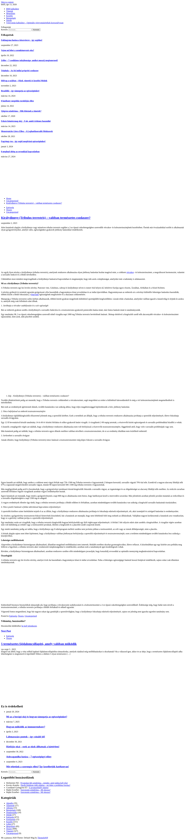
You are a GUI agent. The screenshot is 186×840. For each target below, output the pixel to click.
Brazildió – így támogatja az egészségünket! (20, 91)
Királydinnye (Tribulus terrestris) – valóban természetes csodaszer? (45, 217)
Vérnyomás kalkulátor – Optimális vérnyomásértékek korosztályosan (34, 23)
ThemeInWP (42, 838)
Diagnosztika (11, 812)
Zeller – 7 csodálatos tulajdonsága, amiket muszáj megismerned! (29, 60)
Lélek (8, 824)
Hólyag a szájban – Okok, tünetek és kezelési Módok (24, 81)
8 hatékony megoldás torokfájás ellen (17, 101)
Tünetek (9, 11)
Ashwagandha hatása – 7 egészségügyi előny (29, 756)
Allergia (9, 808)
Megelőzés (10, 13)
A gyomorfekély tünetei (38, 788)
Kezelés (9, 16)
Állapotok (10, 805)
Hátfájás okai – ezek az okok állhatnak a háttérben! (32, 746)
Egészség (10, 207)
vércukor (130, 272)
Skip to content (7, 2)
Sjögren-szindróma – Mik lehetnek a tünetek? (21, 111)
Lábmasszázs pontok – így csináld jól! (25, 736)
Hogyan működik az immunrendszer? (25, 726)
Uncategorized (12, 212)
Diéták (9, 20)
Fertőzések (10, 819)
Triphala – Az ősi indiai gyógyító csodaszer (19, 70)
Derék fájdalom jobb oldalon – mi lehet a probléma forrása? (45, 785)
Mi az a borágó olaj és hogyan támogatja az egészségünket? (36, 716)
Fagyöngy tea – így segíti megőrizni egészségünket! (23, 141)
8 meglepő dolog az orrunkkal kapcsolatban (20, 151)
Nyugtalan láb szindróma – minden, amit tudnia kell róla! (44, 783)
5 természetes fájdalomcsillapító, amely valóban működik (39, 643)
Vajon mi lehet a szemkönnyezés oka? (17, 50)
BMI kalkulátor (12, 9)
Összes (9, 210)
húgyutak (35, 294)
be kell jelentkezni (29, 626)
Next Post (6, 631)
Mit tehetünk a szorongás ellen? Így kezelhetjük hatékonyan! (37, 766)
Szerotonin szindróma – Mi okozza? (36, 790)
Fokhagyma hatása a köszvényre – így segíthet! (21, 40)
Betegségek (11, 18)
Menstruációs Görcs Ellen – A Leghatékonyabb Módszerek (27, 131)
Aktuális (9, 803)
